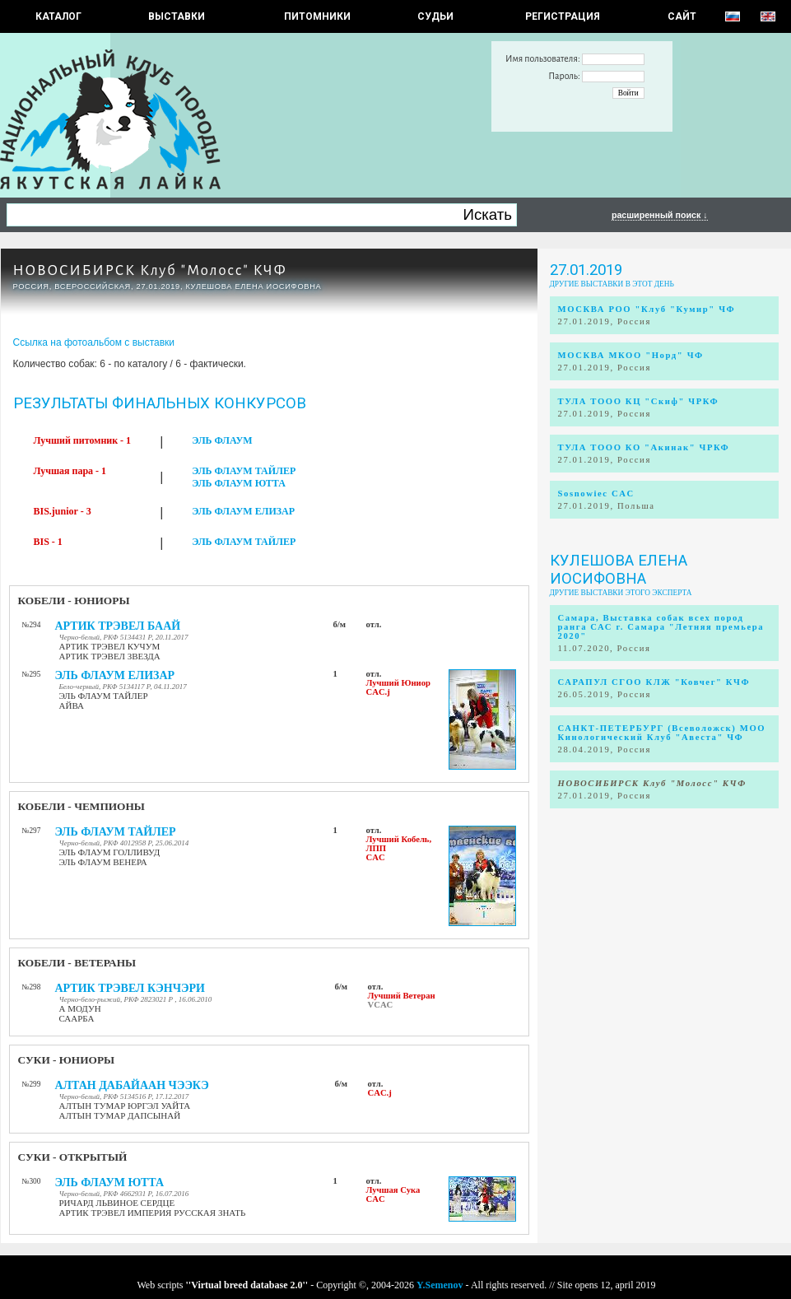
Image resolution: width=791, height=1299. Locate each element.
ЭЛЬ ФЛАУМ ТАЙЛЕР (243, 471)
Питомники (317, 16)
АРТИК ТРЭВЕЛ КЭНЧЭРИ (130, 988)
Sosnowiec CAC (596, 493)
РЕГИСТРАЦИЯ (562, 16)
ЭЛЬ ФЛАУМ (222, 440)
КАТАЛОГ (58, 16)
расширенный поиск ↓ (660, 215)
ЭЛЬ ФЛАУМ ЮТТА (239, 483)
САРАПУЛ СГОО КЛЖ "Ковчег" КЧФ (654, 682)
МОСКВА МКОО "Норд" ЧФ (631, 355)
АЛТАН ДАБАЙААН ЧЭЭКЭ (132, 1085)
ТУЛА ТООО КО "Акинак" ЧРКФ (644, 447)
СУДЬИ (435, 16)
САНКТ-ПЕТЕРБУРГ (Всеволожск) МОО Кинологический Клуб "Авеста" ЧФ (662, 733)
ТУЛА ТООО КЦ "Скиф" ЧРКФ (638, 401)
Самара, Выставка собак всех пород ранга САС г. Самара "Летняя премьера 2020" (661, 626)
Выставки (176, 16)
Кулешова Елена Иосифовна (618, 570)
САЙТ (682, 16)
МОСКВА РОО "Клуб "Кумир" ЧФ (647, 309)
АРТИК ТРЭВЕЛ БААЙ (118, 626)
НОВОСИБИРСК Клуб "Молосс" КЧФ (150, 270)
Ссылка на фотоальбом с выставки (94, 342)
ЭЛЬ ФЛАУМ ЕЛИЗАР (243, 511)
